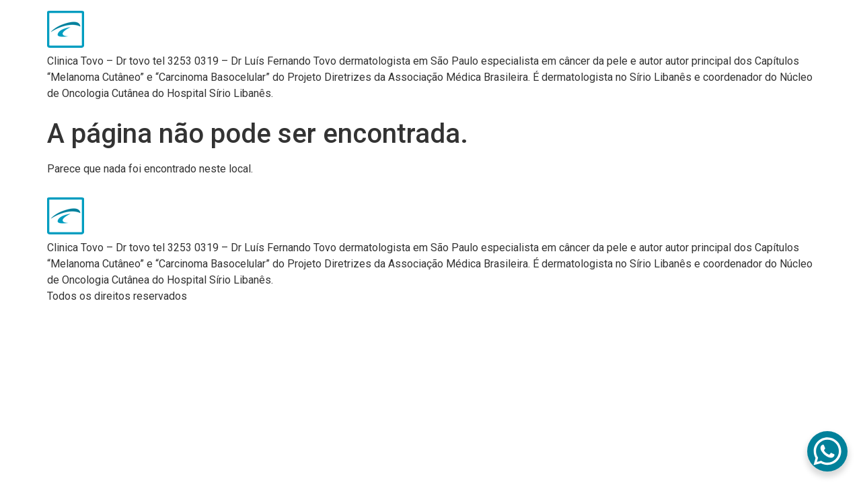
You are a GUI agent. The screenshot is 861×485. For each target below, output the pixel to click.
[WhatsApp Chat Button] (827, 451)
